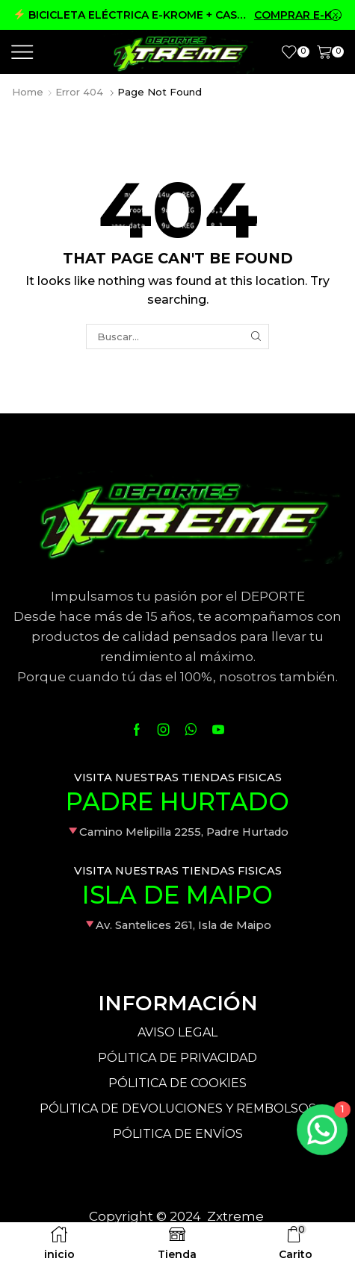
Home (27, 92)
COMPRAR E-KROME (298, 15)
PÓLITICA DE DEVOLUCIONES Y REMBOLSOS (178, 1108)
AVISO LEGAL (177, 1032)
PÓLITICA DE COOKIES (177, 1083)
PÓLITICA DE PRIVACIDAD (177, 1058)
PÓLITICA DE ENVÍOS (178, 1134)
